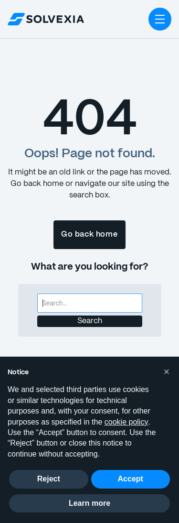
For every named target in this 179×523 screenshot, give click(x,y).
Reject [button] (48, 479)
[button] (159, 19)
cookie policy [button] (126, 422)
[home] (46, 19)
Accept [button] (130, 479)
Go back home (89, 234)
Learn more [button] (89, 503)
